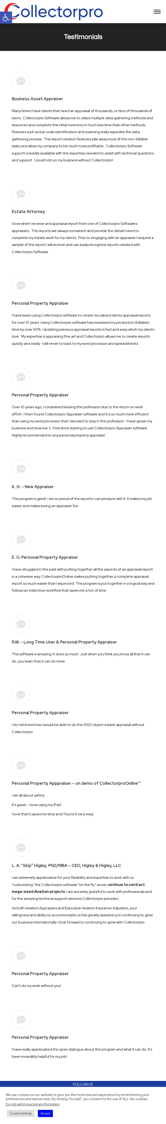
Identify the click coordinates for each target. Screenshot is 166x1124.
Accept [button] (45, 1113)
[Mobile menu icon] (157, 11)
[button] (6, 18)
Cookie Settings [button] (21, 1113)
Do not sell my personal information (33, 1104)
